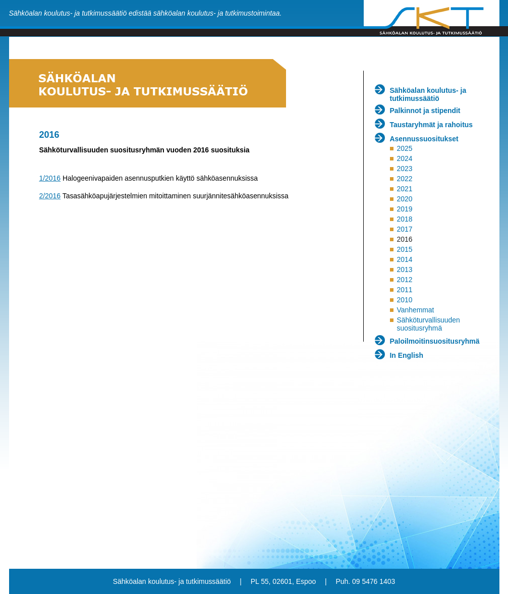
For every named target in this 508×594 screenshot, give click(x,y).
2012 (404, 280)
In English (407, 355)
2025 (404, 148)
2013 (404, 269)
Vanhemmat (415, 310)
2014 (404, 259)
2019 (404, 209)
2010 (404, 300)
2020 (404, 199)
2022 (404, 179)
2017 (404, 229)
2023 (404, 169)
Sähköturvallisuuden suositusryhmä (428, 324)
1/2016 (50, 178)
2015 (404, 249)
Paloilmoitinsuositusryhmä (435, 341)
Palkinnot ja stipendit (425, 110)
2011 (404, 290)
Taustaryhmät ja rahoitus (431, 125)
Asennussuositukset (424, 139)
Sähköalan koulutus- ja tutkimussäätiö (428, 94)
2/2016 (50, 196)
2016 (404, 239)
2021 (404, 189)
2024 (404, 158)
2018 (404, 219)
